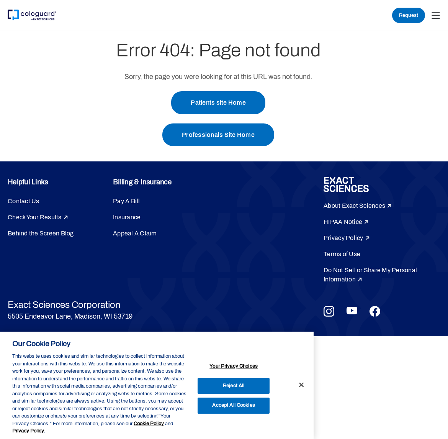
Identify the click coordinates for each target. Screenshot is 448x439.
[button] (435, 15)
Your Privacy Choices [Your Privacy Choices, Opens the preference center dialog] (233, 366)
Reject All (233, 385)
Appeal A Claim (135, 233)
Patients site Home (218, 102)
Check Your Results (35, 217)
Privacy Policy (343, 238)
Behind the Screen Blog (41, 233)
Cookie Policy (149, 423)
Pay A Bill (126, 201)
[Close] (301, 385)
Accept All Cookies (233, 405)
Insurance (127, 217)
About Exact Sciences (354, 206)
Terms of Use (342, 254)
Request (408, 15)
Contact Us (23, 201)
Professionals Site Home (218, 135)
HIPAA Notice (343, 222)
